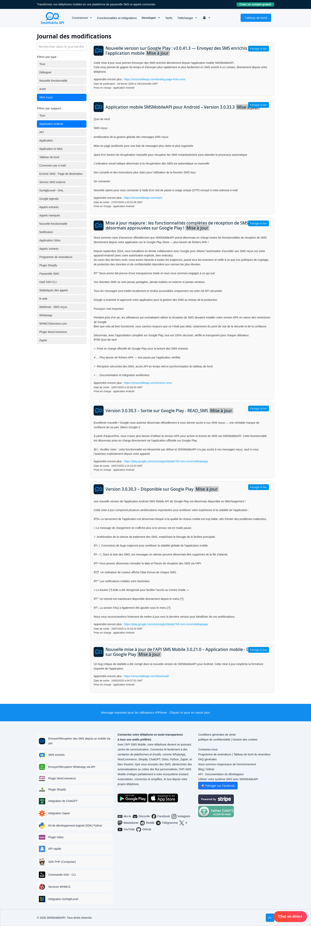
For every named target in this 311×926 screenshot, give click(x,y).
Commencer (80, 17)
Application (46, 140)
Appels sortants (49, 248)
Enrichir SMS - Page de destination (61, 173)
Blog (201, 769)
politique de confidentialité (214, 739)
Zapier (43, 340)
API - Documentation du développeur (221, 774)
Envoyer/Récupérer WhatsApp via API (71, 766)
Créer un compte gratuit (257, 4)
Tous (42, 64)
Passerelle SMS (49, 273)
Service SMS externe (52, 182)
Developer (149, 17)
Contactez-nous (208, 749)
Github (210, 769)
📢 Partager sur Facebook (218, 785)
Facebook (161, 816)
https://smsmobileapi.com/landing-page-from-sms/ (155, 79)
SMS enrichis (56, 754)
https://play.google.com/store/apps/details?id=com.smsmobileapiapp (166, 461)
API (41, 132)
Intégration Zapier (59, 813)
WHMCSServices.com (53, 323)
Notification (46, 232)
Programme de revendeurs (55, 257)
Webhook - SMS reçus (53, 307)
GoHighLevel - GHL (51, 190)
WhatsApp (45, 315)
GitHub (143, 829)
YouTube (126, 829)
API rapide (54, 848)
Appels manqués (49, 215)
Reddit (147, 823)
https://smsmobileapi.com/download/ (146, 676)
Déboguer (45, 72)
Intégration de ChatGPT (63, 801)
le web (43, 298)
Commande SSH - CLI (62, 874)
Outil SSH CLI (48, 282)
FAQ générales (207, 759)
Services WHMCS (59, 886)
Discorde (141, 816)
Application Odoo (49, 240)
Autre (42, 89)
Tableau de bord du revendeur (252, 754)
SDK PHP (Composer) (62, 861)
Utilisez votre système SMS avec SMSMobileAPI (228, 779)
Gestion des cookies (244, 739)
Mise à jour (46, 97)
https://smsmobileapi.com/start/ (143, 197)
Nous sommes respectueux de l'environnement (227, 764)
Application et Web (50, 148)
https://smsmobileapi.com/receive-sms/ (148, 382)
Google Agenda (49, 198)
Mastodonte (128, 823)
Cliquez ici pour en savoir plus (189, 712)
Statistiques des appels (53, 290)
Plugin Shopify (48, 265)
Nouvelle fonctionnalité (53, 80)
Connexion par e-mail (52, 165)
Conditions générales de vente (217, 734)
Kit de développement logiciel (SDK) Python (75, 825)
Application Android (51, 123)
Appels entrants (49, 207)
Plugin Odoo (55, 837)
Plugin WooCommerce (53, 332)
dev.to (124, 816)
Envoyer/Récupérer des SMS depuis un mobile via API (79, 741)
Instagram (181, 816)
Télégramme (167, 823)
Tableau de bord (256, 18)
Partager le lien (258, 48)
